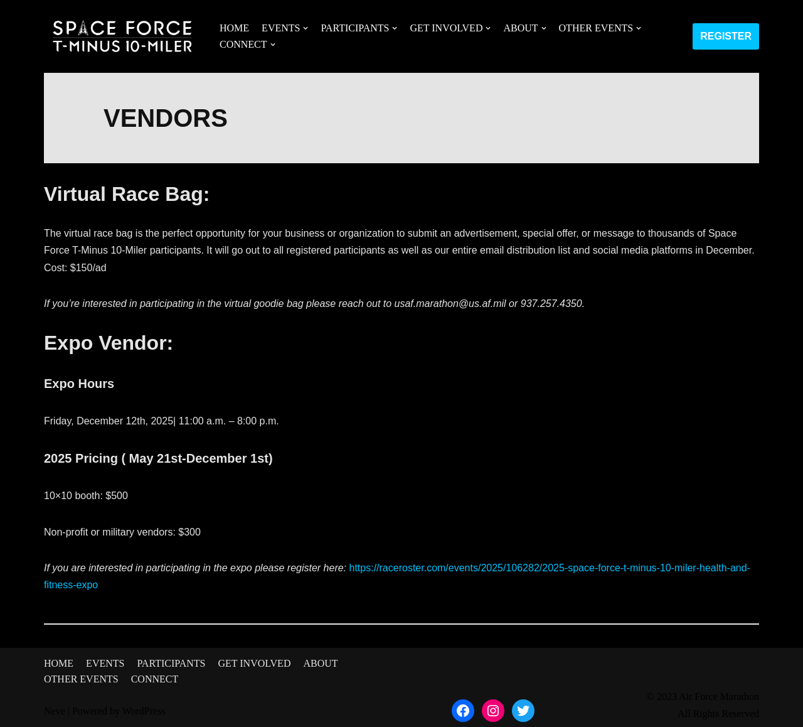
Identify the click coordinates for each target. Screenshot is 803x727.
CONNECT (155, 679)
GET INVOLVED (254, 663)
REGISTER (726, 36)
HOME (234, 28)
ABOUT (320, 663)
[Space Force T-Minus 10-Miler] (122, 36)
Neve (54, 711)
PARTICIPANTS (171, 663)
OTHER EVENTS (81, 679)
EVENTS (105, 663)
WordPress (144, 711)
